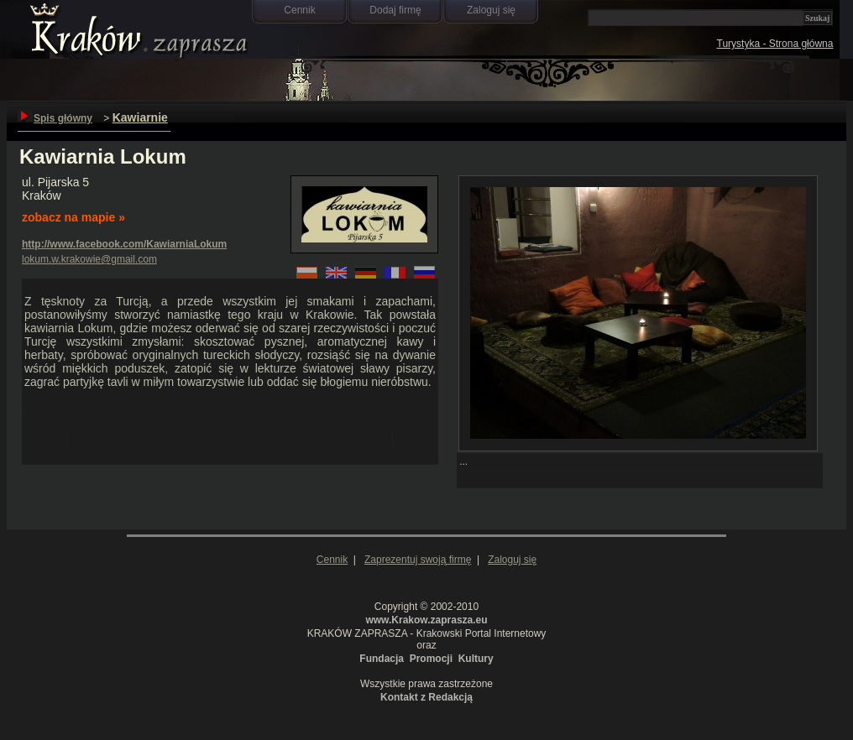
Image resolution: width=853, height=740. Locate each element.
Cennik (299, 10)
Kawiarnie (140, 117)
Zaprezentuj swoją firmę (417, 559)
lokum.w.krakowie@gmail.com (89, 259)
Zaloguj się (491, 10)
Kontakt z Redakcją (426, 697)
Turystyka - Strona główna (775, 44)
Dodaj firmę (395, 10)
